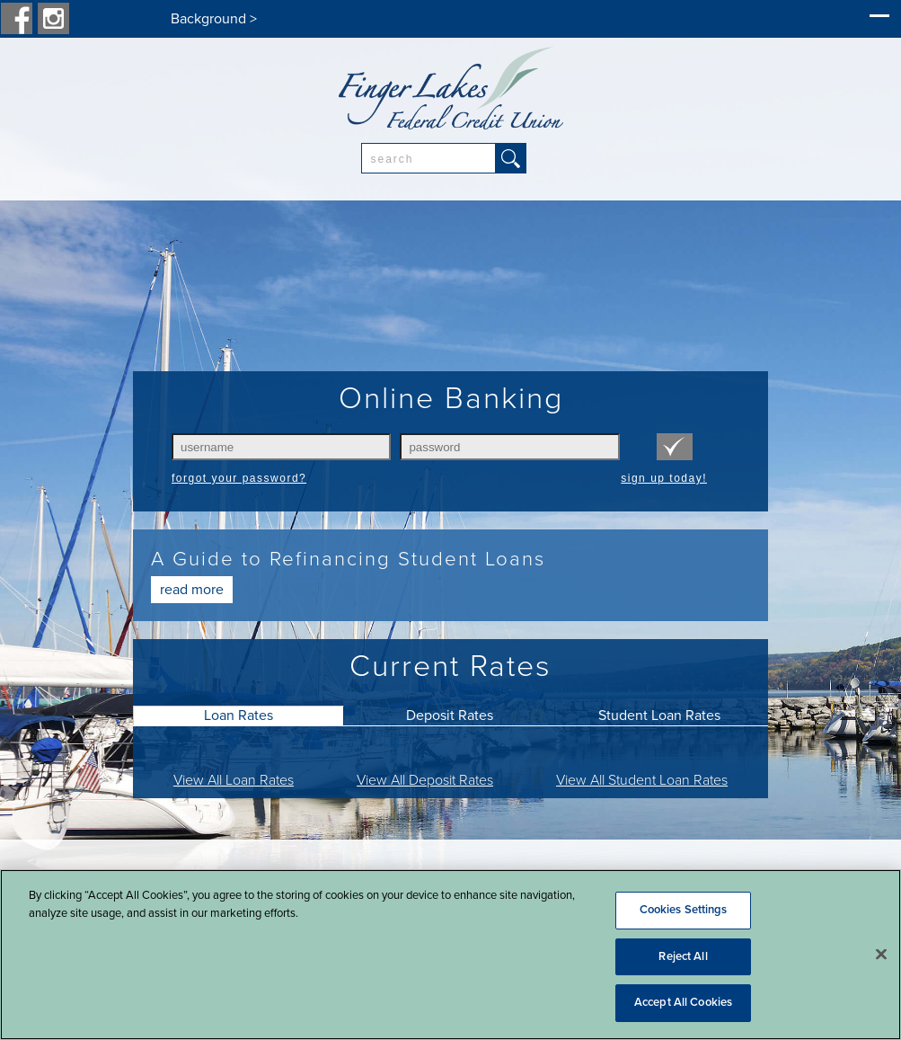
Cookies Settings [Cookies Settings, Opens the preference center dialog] (684, 909)
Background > (214, 19)
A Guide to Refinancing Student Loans (348, 559)
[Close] (881, 954)
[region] (450, 954)
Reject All (682, 956)
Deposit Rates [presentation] (449, 715)
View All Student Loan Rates (642, 780)
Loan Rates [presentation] (238, 715)
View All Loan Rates (233, 780)
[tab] (238, 715)
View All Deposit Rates (425, 780)
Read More (192, 590)
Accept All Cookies (683, 1002)
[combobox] (428, 158)
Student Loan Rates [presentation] (659, 715)
